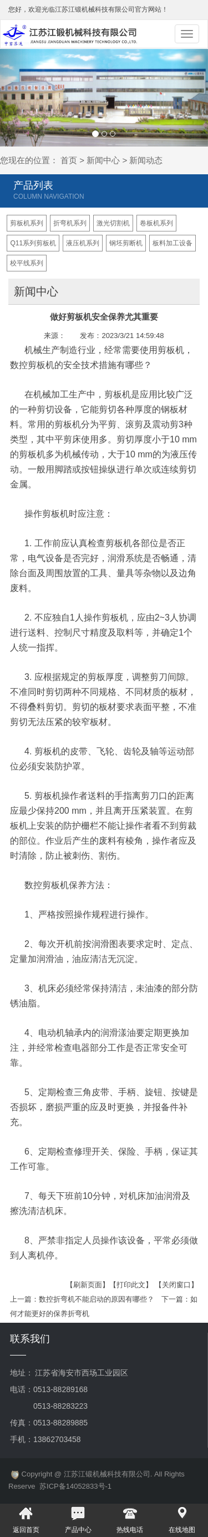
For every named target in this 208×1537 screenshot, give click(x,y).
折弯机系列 (70, 223)
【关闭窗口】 (176, 1285)
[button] (15, 98)
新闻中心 (103, 160)
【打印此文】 (131, 1285)
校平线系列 (26, 263)
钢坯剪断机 (126, 243)
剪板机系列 (26, 223)
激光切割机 (113, 223)
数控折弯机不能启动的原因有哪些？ (96, 1299)
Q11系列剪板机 (33, 243)
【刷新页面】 (87, 1285)
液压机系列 (82, 243)
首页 (68, 160)
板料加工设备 (172, 243)
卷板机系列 (156, 223)
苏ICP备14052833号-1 (75, 1486)
